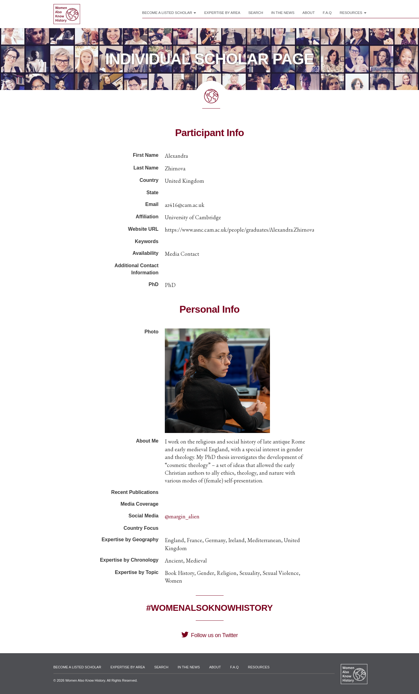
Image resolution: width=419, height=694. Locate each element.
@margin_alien (182, 516)
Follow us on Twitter (209, 635)
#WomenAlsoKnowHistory (209, 608)
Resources (353, 13)
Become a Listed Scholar (169, 13)
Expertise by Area (222, 13)
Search (255, 13)
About (308, 13)
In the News (282, 13)
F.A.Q (327, 13)
